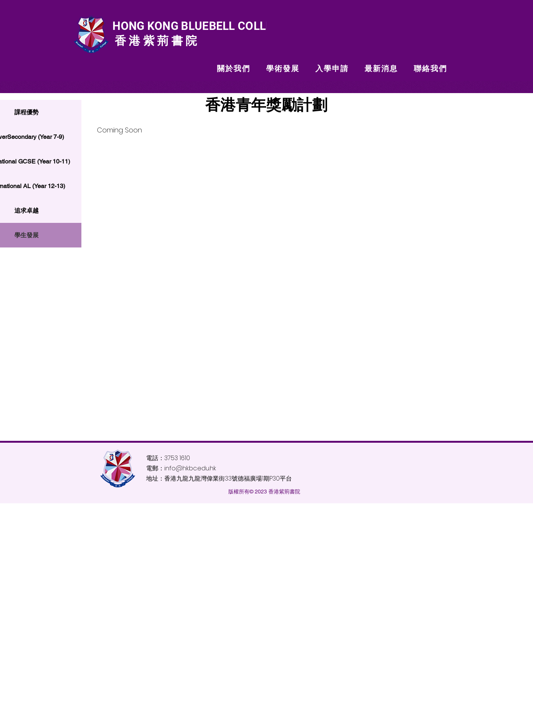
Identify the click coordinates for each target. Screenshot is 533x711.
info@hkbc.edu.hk (190, 468)
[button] (233, 69)
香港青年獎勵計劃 (266, 104)
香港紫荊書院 (154, 40)
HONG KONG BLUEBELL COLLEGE (198, 26)
